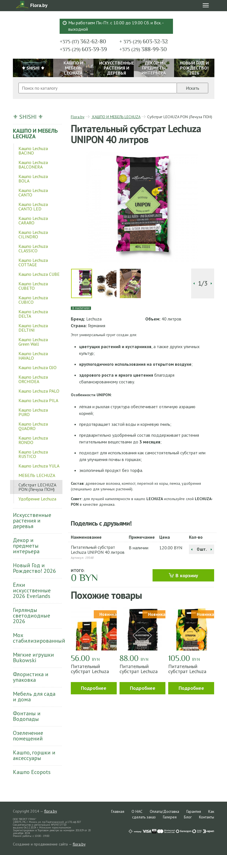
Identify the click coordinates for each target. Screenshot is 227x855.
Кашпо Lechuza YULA (38, 466)
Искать (192, 88)
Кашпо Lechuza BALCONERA (33, 165)
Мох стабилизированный (38, 637)
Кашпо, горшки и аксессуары (34, 755)
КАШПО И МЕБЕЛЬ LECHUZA (35, 133)
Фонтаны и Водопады (27, 716)
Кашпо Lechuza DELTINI (33, 328)
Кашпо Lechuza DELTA (33, 314)
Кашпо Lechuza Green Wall (33, 342)
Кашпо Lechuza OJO (37, 367)
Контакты (206, 817)
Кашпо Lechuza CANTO (33, 192)
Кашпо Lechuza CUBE (39, 274)
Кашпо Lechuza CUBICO (33, 300)
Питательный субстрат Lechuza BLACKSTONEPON (140, 671)
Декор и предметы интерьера (26, 545)
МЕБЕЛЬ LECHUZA (36, 475)
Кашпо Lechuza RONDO (33, 440)
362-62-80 (83, 41)
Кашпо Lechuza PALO (38, 391)
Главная (117, 811)
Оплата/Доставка (164, 811)
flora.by (50, 811)
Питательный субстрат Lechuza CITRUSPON (187, 671)
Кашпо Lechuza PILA (38, 400)
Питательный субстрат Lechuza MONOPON (90, 671)
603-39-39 (83, 49)
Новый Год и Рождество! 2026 (34, 568)
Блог (188, 817)
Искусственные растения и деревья (32, 520)
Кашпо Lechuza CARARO (33, 220)
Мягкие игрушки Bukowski (33, 657)
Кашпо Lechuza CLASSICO (33, 248)
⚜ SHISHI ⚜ (28, 116)
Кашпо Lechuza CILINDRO (33, 234)
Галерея (170, 817)
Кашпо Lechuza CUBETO (33, 286)
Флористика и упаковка (30, 677)
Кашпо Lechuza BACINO (33, 151)
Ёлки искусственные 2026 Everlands (32, 590)
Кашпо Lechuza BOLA (33, 179)
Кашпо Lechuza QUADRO (33, 426)
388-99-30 (143, 49)
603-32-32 (143, 41)
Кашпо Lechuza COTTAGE (33, 262)
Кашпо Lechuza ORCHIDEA (33, 379)
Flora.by (78, 116)
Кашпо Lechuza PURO (33, 412)
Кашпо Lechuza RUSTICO (33, 454)
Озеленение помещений (28, 735)
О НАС (137, 811)
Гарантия (193, 811)
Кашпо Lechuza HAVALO (33, 356)
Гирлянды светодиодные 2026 (31, 615)
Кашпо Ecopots (32, 772)
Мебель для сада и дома (34, 696)
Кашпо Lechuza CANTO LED (33, 206)
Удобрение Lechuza (37, 499)
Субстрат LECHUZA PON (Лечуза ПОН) (37, 487)
